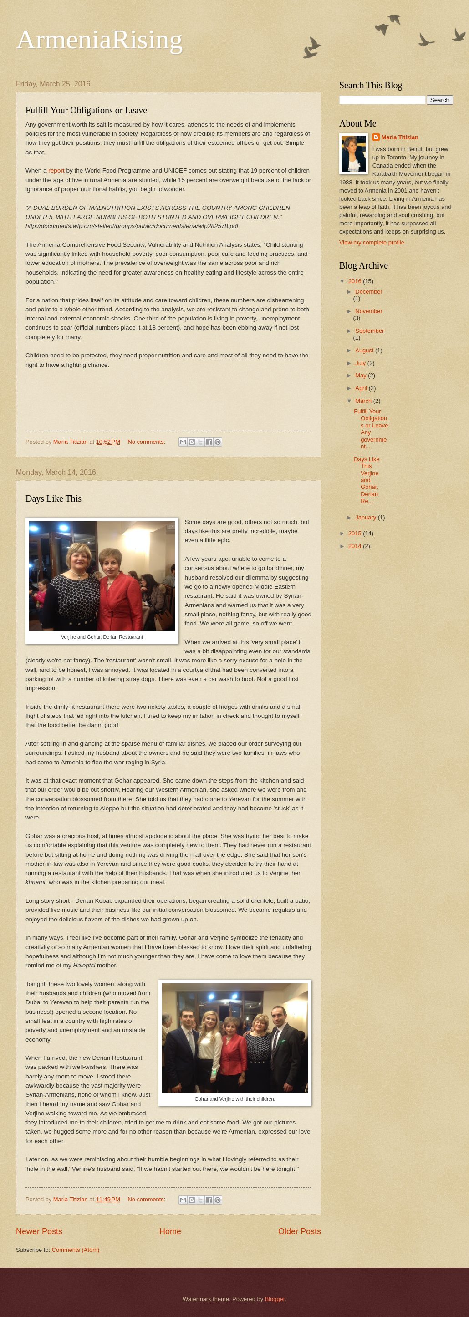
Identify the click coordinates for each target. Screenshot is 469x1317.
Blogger (275, 1299)
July (361, 363)
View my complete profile (371, 242)
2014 (355, 546)
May (361, 375)
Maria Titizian (400, 137)
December (368, 291)
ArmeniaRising (99, 39)
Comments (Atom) (75, 1249)
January (366, 517)
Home (170, 1231)
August (365, 350)
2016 (355, 281)
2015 (355, 533)
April (361, 388)
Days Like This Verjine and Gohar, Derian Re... (367, 480)
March (364, 400)
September (369, 330)
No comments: (147, 441)
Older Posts (299, 1231)
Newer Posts (39, 1231)
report (57, 170)
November (368, 311)
